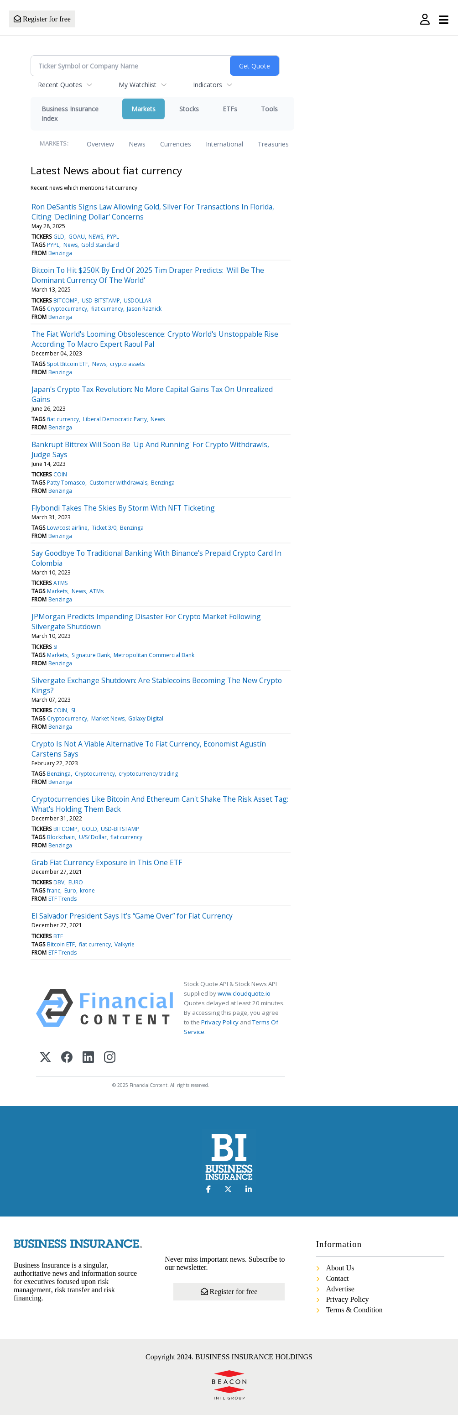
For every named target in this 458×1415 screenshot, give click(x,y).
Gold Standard (100, 245)
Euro (70, 890)
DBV (58, 882)
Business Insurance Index (70, 113)
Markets (143, 108)
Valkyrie (124, 944)
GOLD (89, 829)
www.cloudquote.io (244, 993)
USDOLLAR (137, 300)
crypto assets (127, 364)
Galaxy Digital (145, 718)
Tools (269, 108)
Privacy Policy (220, 1022)
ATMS (60, 583)
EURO (75, 882)
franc (53, 890)
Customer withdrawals (118, 482)
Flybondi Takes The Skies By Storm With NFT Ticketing (123, 508)
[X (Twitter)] (45, 1058)
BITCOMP (65, 300)
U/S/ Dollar (93, 837)
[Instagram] (109, 1058)
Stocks (189, 108)
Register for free (42, 19)
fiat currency (107, 309)
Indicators (207, 84)
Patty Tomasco (66, 482)
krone (87, 890)
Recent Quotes (60, 84)
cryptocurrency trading (148, 774)
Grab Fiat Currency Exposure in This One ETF (106, 862)
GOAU (76, 236)
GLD (58, 236)
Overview (100, 144)
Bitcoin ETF (61, 944)
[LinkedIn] (88, 1058)
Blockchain (61, 837)
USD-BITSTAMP (101, 300)
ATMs (96, 591)
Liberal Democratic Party (115, 419)
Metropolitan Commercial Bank (154, 655)
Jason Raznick (144, 309)
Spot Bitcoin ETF (67, 364)
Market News (108, 718)
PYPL (113, 236)
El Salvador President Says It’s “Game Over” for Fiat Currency (132, 916)
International (224, 144)
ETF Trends (62, 899)
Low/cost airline (67, 528)
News (137, 144)
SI (55, 647)
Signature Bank (91, 655)
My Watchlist (137, 84)
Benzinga (60, 253)
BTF (58, 936)
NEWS (95, 236)
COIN (60, 474)
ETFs (230, 108)
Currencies (175, 144)
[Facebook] (66, 1058)
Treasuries (273, 144)
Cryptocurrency (67, 309)
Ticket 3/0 (104, 528)
